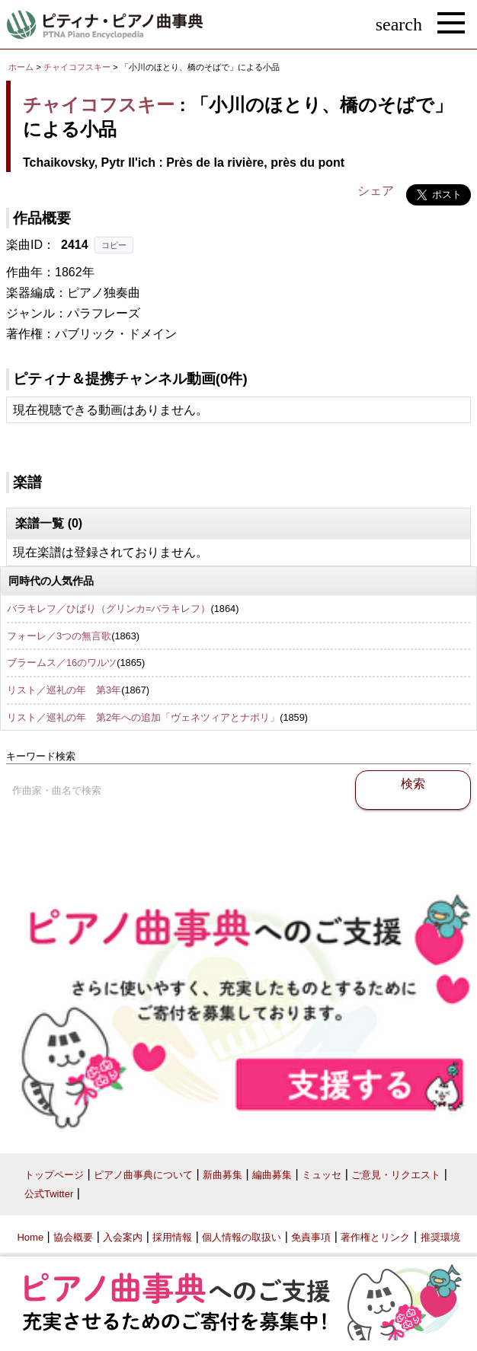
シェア (375, 190)
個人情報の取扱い (241, 1237)
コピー (113, 245)
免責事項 (311, 1237)
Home (30, 1237)
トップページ (54, 1175)
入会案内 (122, 1237)
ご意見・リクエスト (395, 1175)
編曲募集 (272, 1175)
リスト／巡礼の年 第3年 (64, 690)
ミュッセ (321, 1175)
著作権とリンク (375, 1237)
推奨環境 (440, 1237)
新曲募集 (222, 1175)
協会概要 (73, 1237)
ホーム (21, 67)
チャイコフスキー (76, 67)
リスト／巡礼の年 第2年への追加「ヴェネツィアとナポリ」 (143, 717)
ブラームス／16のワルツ (62, 662)
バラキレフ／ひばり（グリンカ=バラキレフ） (108, 608)
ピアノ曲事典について (143, 1175)
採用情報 (172, 1237)
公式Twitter (48, 1194)
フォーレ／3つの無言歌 (59, 636)
